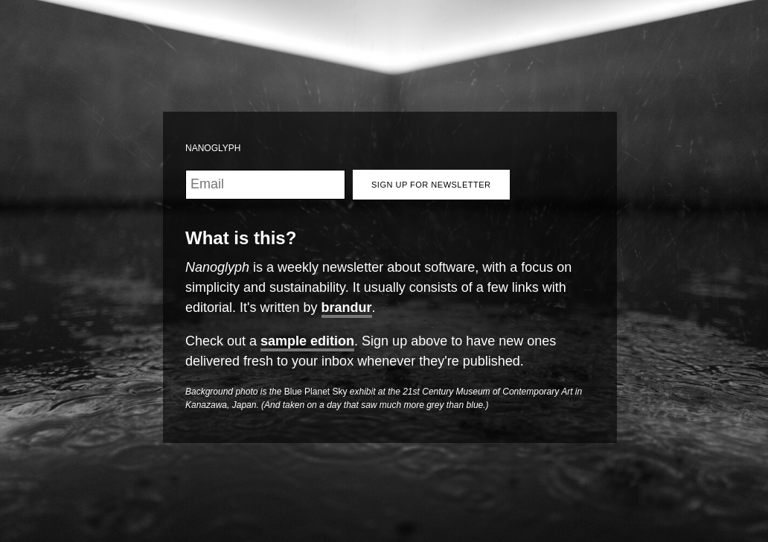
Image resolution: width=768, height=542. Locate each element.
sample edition (307, 341)
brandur (346, 307)
